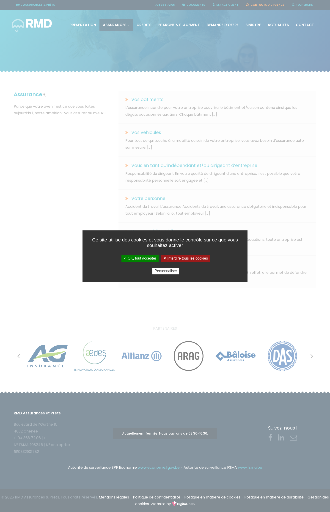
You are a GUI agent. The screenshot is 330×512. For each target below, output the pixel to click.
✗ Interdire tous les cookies (185, 258)
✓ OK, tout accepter (140, 258)
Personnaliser (166, 271)
